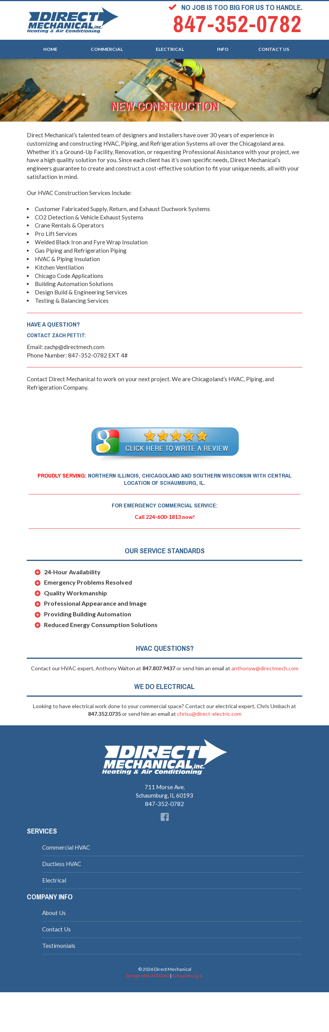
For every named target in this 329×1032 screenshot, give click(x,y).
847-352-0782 (237, 24)
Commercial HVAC (66, 847)
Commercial (107, 47)
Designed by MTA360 (147, 975)
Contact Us (273, 47)
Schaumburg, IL (187, 975)
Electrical (170, 47)
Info (222, 47)
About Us (54, 912)
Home (50, 47)
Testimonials (58, 945)
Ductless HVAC (61, 863)
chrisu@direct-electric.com (209, 713)
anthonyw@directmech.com (264, 668)
